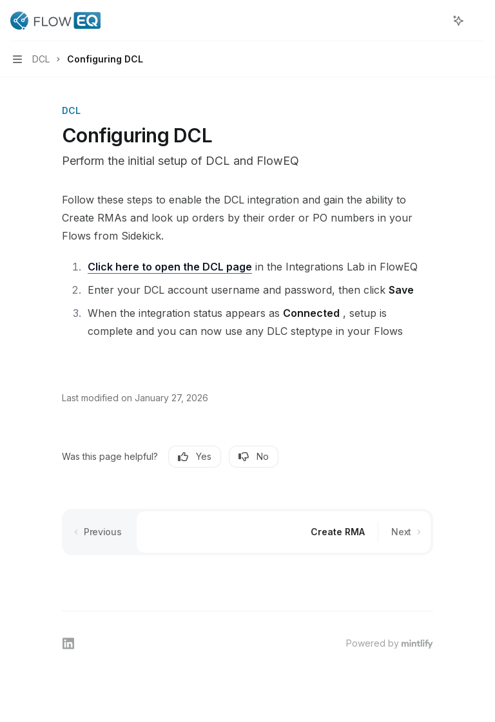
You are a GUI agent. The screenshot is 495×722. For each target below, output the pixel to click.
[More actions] (478, 21)
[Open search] (434, 20)
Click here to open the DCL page (170, 266)
